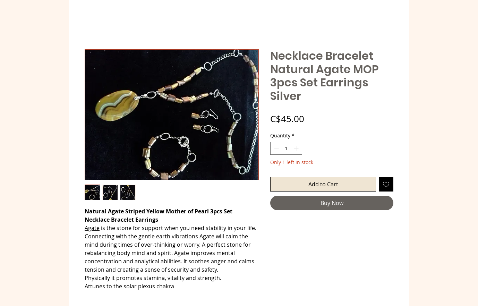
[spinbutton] (286, 148)
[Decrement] (275, 148)
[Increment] (296, 148)
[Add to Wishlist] (386, 184)
